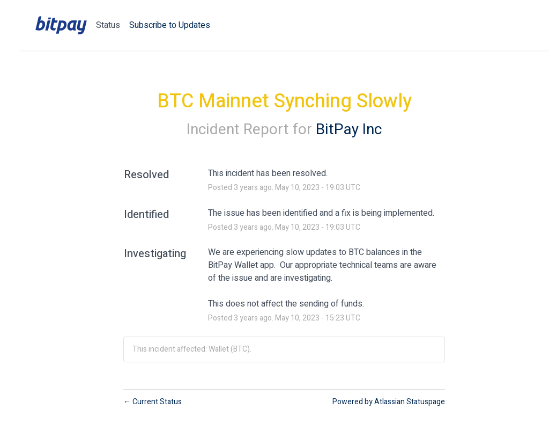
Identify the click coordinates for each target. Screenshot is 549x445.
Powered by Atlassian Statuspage (388, 401)
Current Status (152, 401)
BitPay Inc (349, 130)
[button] (169, 25)
